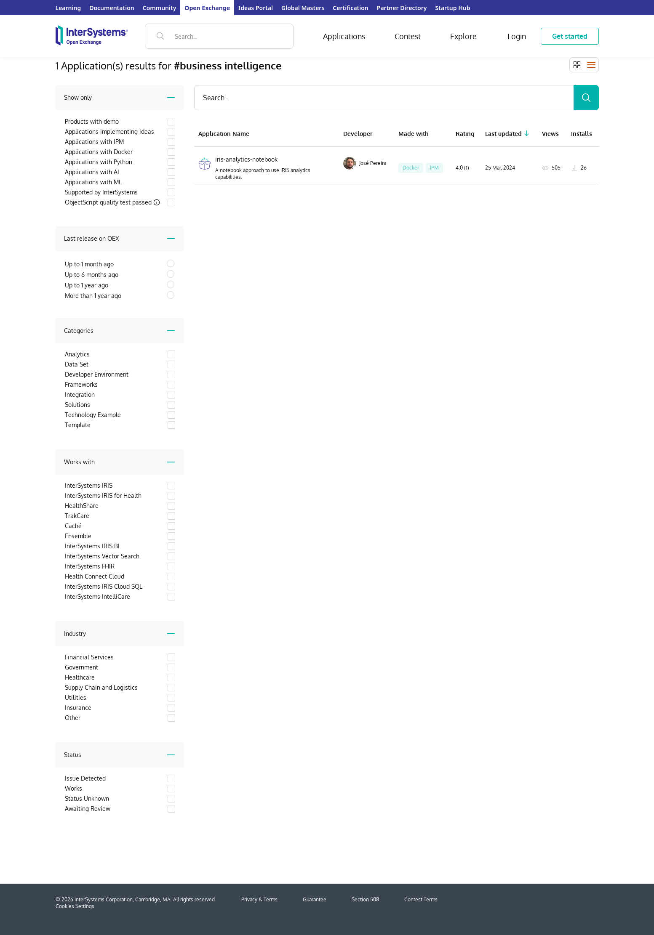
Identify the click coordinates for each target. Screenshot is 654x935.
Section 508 (365, 899)
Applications (344, 36)
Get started (569, 36)
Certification (350, 8)
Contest (408, 36)
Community (159, 8)
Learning (68, 8)
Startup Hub (452, 8)
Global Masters (302, 8)
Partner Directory (402, 8)
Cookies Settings (75, 906)
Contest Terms (421, 899)
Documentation (111, 8)
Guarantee (314, 899)
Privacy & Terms (259, 899)
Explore (463, 36)
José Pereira (364, 163)
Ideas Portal (255, 8)
